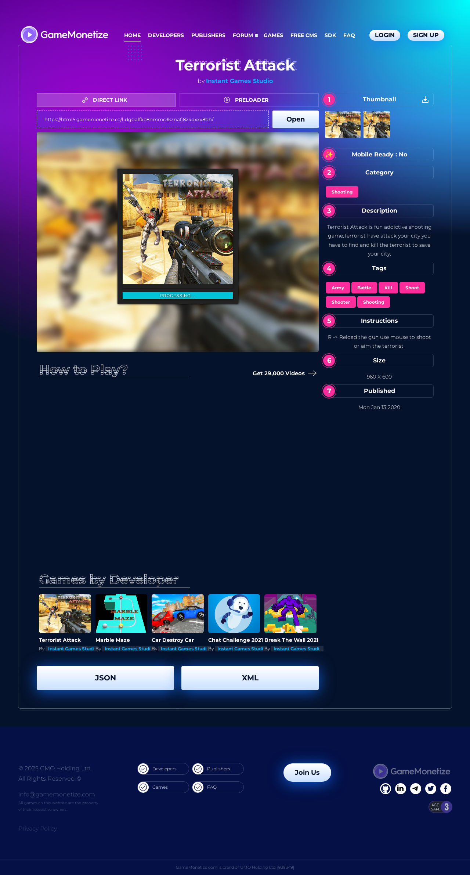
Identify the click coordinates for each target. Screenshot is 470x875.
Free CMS (303, 35)
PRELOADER (248, 100)
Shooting (342, 192)
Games (273, 35)
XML (250, 677)
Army (338, 287)
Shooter (341, 302)
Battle (364, 287)
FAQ (349, 35)
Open (295, 119)
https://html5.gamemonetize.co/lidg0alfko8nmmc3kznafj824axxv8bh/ (153, 119)
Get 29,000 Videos (283, 373)
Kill (388, 287)
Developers (166, 35)
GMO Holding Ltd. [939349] (267, 867)
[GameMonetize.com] (64, 35)
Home (132, 35)
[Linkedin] (415, 788)
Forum (243, 35)
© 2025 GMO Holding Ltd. (55, 768)
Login (385, 35)
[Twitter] (430, 788)
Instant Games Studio (239, 80)
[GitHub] (445, 788)
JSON (105, 677)
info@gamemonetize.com (56, 794)
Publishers (208, 35)
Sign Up (426, 35)
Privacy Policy (37, 828)
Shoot (412, 287)
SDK (330, 35)
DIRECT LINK (106, 100)
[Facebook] (385, 788)
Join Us (307, 773)
